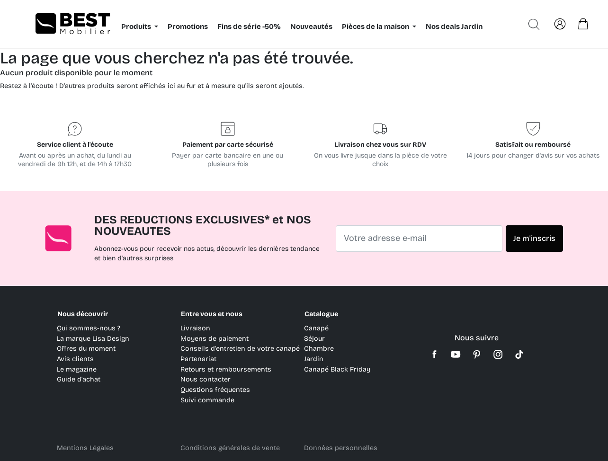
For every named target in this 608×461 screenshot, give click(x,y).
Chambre (319, 349)
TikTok (519, 354)
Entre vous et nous (211, 314)
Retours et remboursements (225, 369)
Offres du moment (86, 349)
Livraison (195, 328)
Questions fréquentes (215, 390)
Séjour (314, 339)
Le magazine (77, 369)
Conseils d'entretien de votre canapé (240, 349)
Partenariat (198, 359)
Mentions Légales (85, 448)
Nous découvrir (82, 314)
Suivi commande (207, 400)
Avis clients (75, 359)
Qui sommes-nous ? (88, 328)
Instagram (498, 354)
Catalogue (321, 314)
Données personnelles (340, 448)
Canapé (316, 328)
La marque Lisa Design (93, 339)
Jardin (313, 359)
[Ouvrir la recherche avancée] (534, 24)
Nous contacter (205, 379)
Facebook (434, 354)
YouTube (456, 354)
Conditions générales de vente (230, 448)
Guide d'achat (78, 379)
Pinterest (477, 354)
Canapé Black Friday (337, 369)
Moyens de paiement (214, 339)
